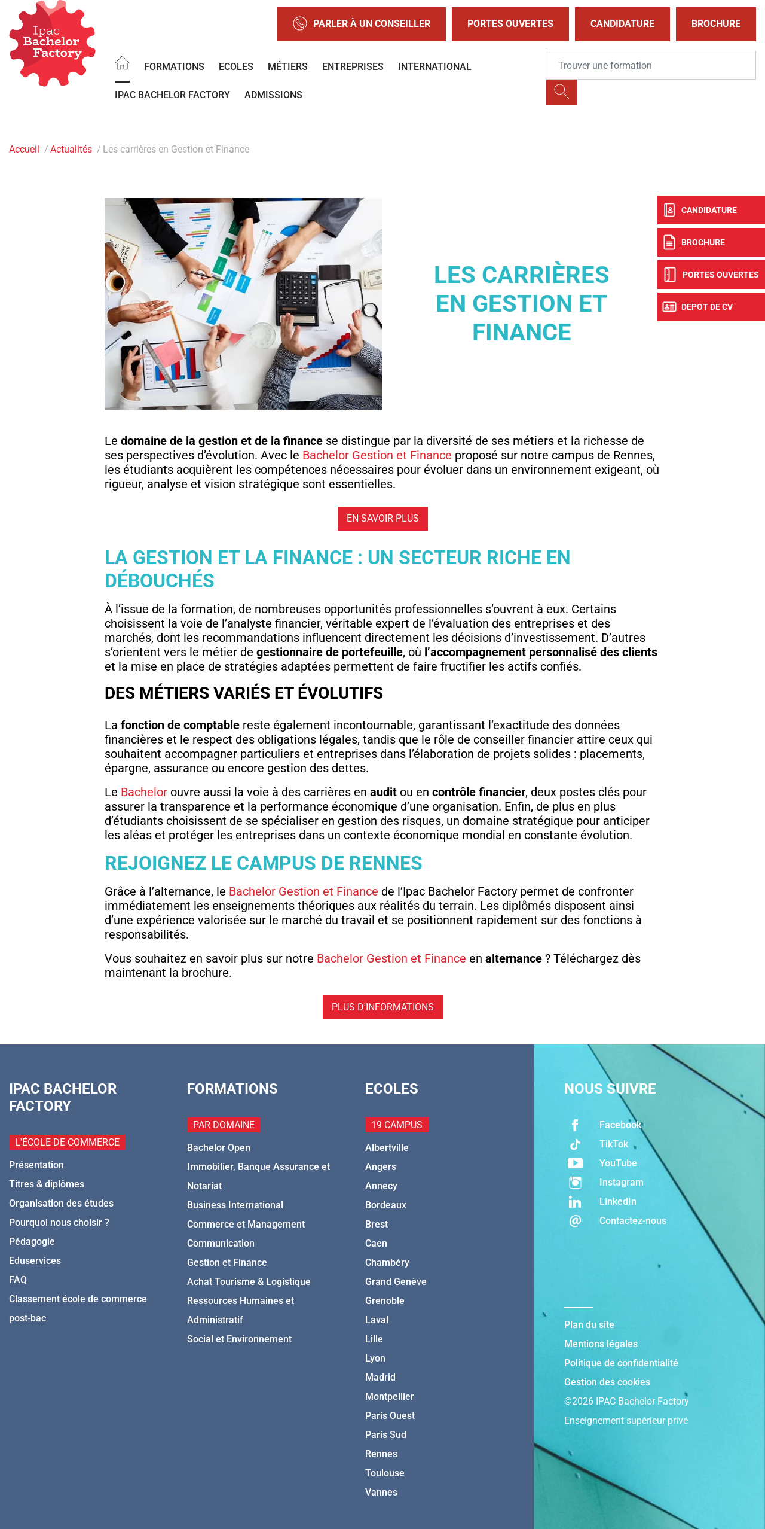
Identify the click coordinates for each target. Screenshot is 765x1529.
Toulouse (385, 1473)
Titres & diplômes (46, 1184)
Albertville (387, 1147)
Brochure (715, 23)
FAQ (18, 1280)
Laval (376, 1320)
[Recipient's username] (651, 65)
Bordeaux (385, 1205)
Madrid (380, 1377)
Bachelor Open (218, 1147)
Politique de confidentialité (621, 1363)
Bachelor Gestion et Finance (377, 455)
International (435, 66)
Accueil (24, 149)
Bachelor (144, 792)
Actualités (71, 149)
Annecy (381, 1186)
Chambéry (387, 1262)
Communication (221, 1243)
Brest (376, 1224)
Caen (376, 1243)
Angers (380, 1166)
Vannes (381, 1492)
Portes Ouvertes (510, 23)
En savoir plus (383, 518)
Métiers (288, 66)
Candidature (622, 23)
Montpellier (389, 1396)
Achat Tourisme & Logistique (249, 1281)
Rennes (381, 1454)
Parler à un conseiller (361, 24)
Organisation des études (61, 1203)
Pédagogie (32, 1241)
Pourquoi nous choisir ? (59, 1222)
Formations (174, 66)
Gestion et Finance (227, 1262)
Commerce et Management (246, 1224)
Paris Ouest (390, 1415)
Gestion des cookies (607, 1382)
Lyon (375, 1358)
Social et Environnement (239, 1339)
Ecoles (236, 66)
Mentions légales (601, 1344)
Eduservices (35, 1260)
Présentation (36, 1165)
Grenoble (385, 1300)
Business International (235, 1205)
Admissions (273, 94)
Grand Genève (396, 1281)
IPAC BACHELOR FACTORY (172, 94)
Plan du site (589, 1324)
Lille (374, 1339)
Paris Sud (385, 1434)
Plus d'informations (383, 1007)
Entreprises (353, 66)
